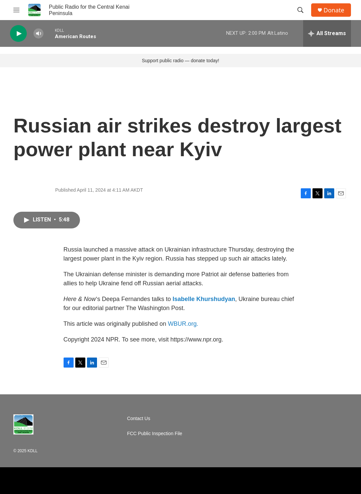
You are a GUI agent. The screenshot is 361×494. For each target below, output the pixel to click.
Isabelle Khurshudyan (204, 299)
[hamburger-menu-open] (16, 10)
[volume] (38, 33)
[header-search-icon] (300, 10)
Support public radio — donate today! (180, 60)
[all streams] (327, 33)
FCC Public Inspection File (154, 433)
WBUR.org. (183, 323)
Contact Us (138, 418)
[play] (18, 33)
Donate (334, 10)
